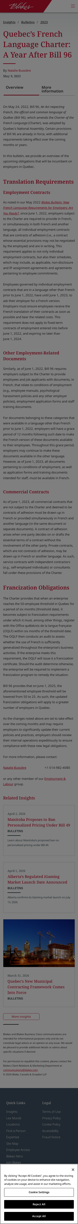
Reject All (39, 1204)
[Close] (73, 1169)
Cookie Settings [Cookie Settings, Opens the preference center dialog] (39, 1192)
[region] (39, 1194)
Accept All (39, 1216)
